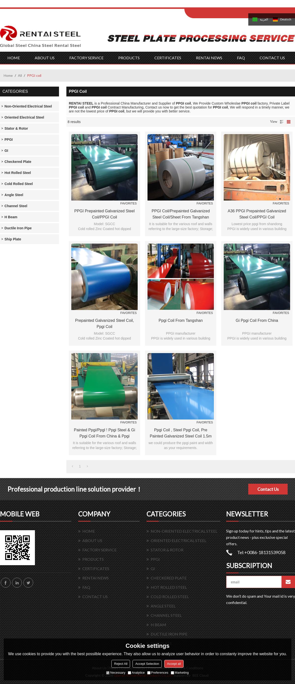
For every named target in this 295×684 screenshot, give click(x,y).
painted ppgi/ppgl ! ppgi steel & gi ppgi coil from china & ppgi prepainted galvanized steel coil (104, 433)
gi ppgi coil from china (257, 320)
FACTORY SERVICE (86, 57)
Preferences (157, 672)
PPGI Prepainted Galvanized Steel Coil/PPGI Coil (104, 214)
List (281, 121)
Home (8, 75)
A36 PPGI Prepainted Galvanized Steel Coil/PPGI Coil (257, 214)
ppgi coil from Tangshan (181, 320)
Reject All (120, 664)
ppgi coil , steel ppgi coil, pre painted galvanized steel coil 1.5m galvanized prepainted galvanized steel (181, 433)
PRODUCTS (129, 57)
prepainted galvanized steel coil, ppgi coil (104, 323)
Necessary (115, 672)
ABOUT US (45, 57)
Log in (215, 5)
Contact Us (268, 489)
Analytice (136, 672)
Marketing (180, 672)
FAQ (241, 57)
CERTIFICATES (167, 57)
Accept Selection (147, 664)
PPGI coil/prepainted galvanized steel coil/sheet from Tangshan (181, 214)
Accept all (174, 664)
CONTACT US (272, 57)
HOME (13, 57)
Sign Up (225, 5)
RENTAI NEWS (209, 57)
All (20, 75)
